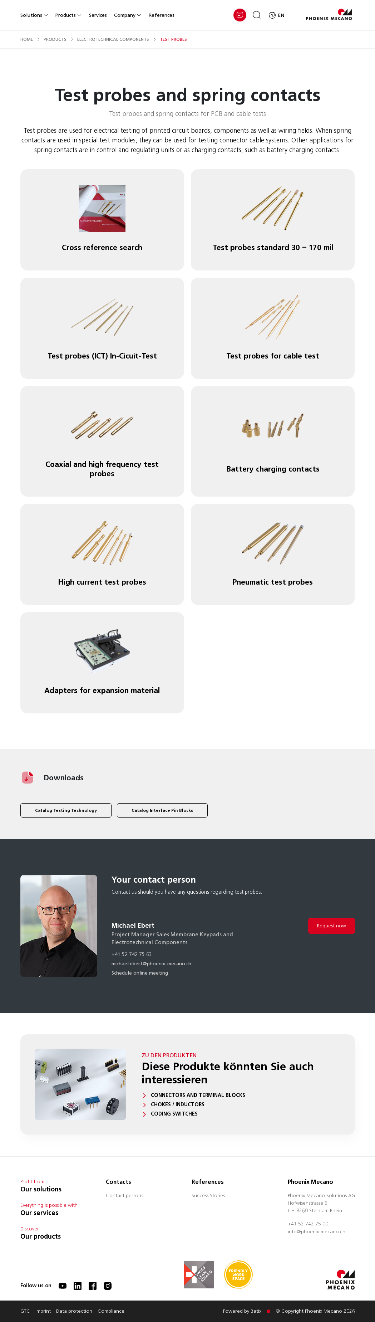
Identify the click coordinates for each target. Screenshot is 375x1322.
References (161, 15)
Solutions (34, 15)
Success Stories (208, 1196)
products (55, 39)
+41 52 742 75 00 (308, 1224)
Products (68, 15)
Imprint (43, 1311)
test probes (173, 39)
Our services (39, 1213)
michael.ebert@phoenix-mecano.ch (151, 964)
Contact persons (124, 1196)
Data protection (74, 1311)
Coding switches (174, 1114)
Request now (331, 926)
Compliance (111, 1311)
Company (128, 15)
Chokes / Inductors (177, 1105)
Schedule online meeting (140, 973)
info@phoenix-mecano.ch (316, 1232)
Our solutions (40, 1189)
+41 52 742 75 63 (132, 954)
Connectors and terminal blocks (198, 1095)
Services (98, 15)
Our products (40, 1236)
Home (26, 39)
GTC (25, 1311)
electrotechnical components (113, 39)
